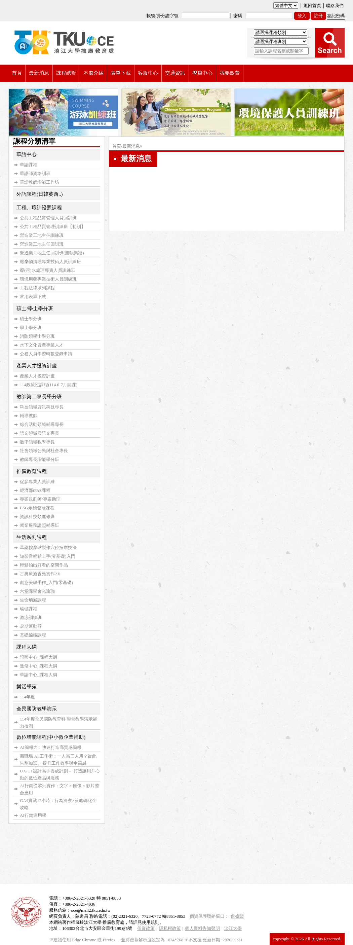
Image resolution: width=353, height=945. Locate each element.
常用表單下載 (33, 296)
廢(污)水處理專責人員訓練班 (47, 270)
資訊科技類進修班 (37, 516)
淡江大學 (233, 928)
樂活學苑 (26, 686)
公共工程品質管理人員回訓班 (48, 217)
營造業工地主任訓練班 (42, 235)
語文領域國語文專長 (39, 433)
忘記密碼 (336, 15)
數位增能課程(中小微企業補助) (50, 737)
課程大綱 (26, 647)
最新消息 (131, 146)
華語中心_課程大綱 (38, 674)
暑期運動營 (31, 626)
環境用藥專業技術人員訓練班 (48, 279)
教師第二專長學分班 (39, 396)
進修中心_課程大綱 (38, 665)
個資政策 (146, 928)
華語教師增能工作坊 (39, 182)
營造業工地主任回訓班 (42, 244)
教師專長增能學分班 (39, 459)
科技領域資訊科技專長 (42, 406)
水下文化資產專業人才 (42, 345)
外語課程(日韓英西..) (39, 194)
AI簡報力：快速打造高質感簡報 (50, 747)
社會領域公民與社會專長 (44, 450)
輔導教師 (28, 415)
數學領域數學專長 (37, 441)
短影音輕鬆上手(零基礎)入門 (47, 556)
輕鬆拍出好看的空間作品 (44, 565)
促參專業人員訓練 (37, 481)
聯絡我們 (335, 5)
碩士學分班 (31, 318)
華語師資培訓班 (35, 173)
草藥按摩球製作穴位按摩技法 (48, 547)
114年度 (27, 696)
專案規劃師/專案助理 (40, 499)
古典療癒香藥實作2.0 (40, 573)
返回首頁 (312, 5)
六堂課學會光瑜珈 (37, 591)
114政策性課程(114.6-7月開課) (48, 384)
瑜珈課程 (28, 608)
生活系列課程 (31, 537)
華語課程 (28, 164)
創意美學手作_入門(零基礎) (46, 582)
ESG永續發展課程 (37, 507)
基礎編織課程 (33, 635)
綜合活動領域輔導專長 (42, 424)
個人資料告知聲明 (202, 928)
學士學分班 (31, 327)
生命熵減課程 (33, 600)
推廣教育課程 (31, 471)
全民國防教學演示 (36, 709)
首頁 (116, 146)
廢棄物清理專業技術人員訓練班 (50, 261)
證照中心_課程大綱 (38, 657)
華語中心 (26, 154)
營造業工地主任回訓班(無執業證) (52, 252)
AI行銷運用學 (33, 815)
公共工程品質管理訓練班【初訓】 (52, 226)
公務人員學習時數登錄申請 (46, 353)
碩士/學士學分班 (34, 308)
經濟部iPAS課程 (35, 490)
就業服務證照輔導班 (39, 525)
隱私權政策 (170, 928)
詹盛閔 (237, 916)
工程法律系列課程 (37, 287)
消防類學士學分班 (37, 336)
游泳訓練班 (31, 617)
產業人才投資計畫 (36, 365)
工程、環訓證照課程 (39, 207)
